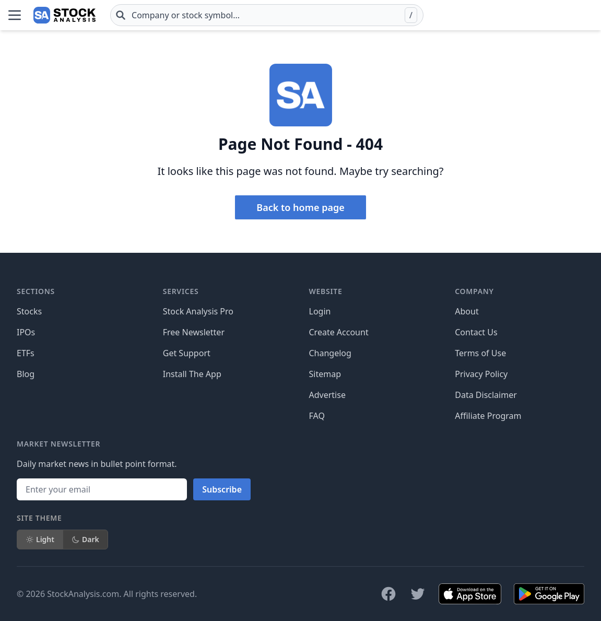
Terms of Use (480, 353)
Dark (85, 539)
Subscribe (222, 489)
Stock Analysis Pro (198, 311)
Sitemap (325, 374)
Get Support (186, 353)
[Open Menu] (14, 15)
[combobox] (266, 15)
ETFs (25, 353)
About (466, 311)
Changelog (330, 353)
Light (40, 539)
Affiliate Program (488, 415)
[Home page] (64, 15)
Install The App (192, 374)
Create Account (339, 332)
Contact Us (476, 332)
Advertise (327, 395)
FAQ (317, 415)
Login (320, 311)
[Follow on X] (417, 593)
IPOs (26, 332)
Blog (25, 374)
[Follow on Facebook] (388, 593)
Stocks (29, 311)
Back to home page (300, 207)
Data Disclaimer (486, 395)
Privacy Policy (481, 374)
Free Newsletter (194, 332)
